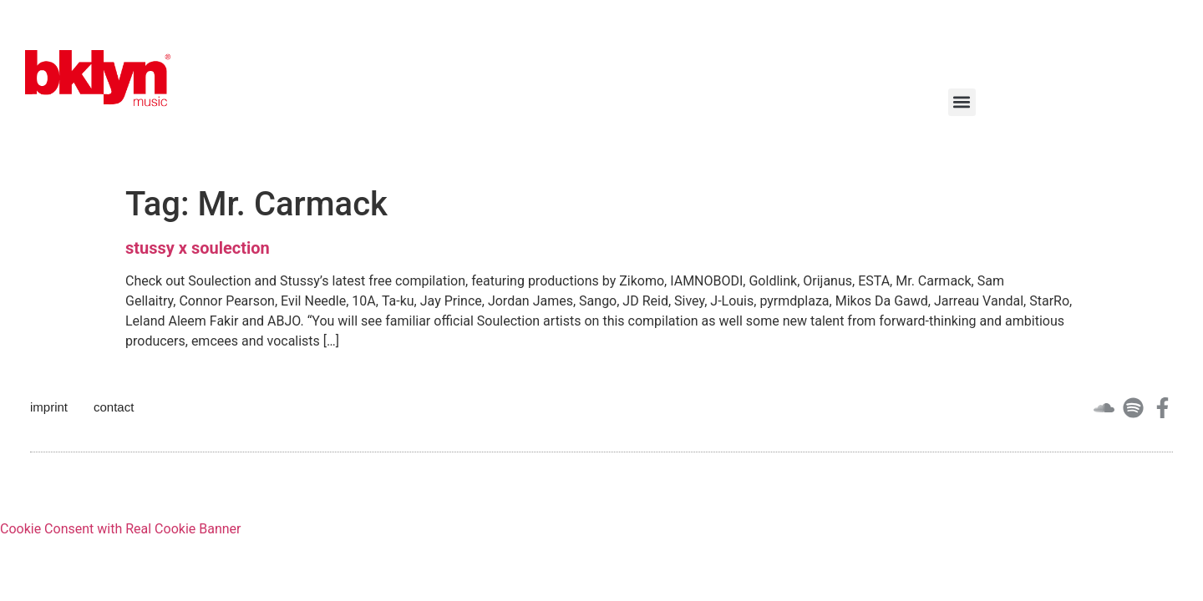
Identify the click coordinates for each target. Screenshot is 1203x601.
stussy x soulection (197, 248)
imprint (49, 407)
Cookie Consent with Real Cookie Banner (120, 529)
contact (114, 407)
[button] (962, 102)
